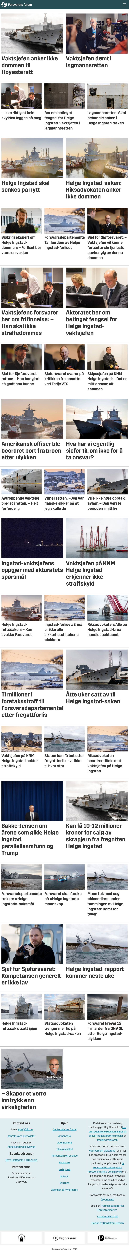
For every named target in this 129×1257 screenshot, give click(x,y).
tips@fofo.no (25, 1133)
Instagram (64, 1173)
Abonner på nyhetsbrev (64, 1194)
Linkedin (64, 1180)
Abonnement (64, 1146)
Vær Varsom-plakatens (102, 1155)
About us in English (107, 1220)
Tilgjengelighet (64, 1153)
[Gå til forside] (25, 6)
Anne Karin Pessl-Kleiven (21, 1151)
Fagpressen (107, 1203)
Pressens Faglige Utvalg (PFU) (105, 1176)
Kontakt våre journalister (21, 1140)
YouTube (64, 1187)
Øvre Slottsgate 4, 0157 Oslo (21, 1164)
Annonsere (64, 1140)
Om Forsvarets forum (65, 1133)
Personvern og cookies (65, 1160)
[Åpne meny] (124, 7)
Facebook (64, 1166)
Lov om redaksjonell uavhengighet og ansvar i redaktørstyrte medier (107, 1135)
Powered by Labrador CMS (64, 1253)
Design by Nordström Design (108, 1227)
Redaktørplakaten (107, 1144)
